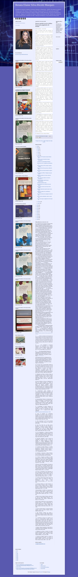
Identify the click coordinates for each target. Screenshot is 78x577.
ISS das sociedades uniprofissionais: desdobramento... (43, 181)
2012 (37, 216)
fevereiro (39, 201)
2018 (37, 206)
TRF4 (17, 558)
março (38, 155)
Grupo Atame (43, 568)
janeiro (38, 203)
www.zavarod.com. (41, 355)
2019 (37, 205)
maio (38, 152)
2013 (37, 214)
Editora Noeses (18, 566)
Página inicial (44, 141)
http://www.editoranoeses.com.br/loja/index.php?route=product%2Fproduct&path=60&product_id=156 (24, 565)
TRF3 (17, 557)
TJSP (17, 553)
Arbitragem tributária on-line (41, 182)
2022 (37, 146)
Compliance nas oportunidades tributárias (43, 161)
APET (42, 564)
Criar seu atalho (17, 25)
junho (38, 150)
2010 (37, 219)
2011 (37, 217)
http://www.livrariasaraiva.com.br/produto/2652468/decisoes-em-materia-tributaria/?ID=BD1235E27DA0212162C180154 (26, 569)
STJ (17, 552)
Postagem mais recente (39, 140)
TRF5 (17, 560)
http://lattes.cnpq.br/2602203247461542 (21, 54)
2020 (37, 147)
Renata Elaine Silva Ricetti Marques (34, 4)
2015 (37, 211)
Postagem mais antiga (49, 140)
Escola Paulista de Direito (45, 567)
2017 (37, 208)
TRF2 (17, 556)
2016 (37, 209)
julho (38, 149)
